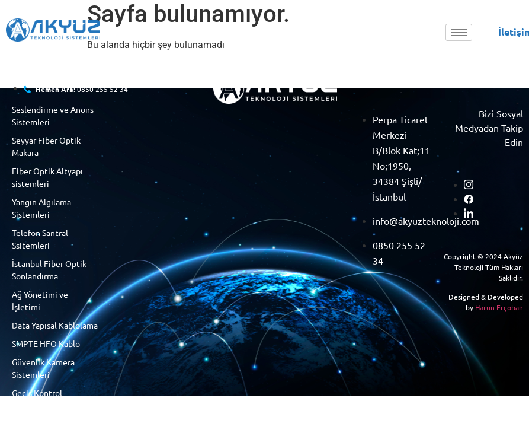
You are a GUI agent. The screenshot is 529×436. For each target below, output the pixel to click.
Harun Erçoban (499, 307)
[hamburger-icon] (458, 32)
